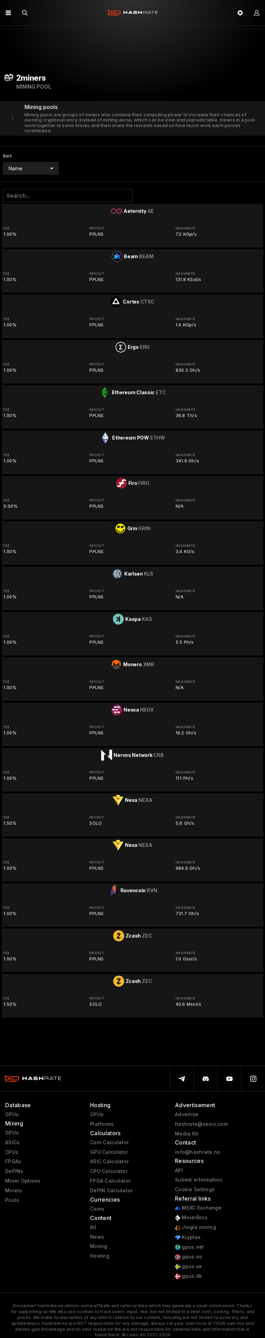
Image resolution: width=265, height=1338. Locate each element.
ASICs (12, 1142)
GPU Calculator (109, 1152)
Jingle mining (195, 1227)
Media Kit (187, 1134)
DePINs (14, 1171)
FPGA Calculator (110, 1181)
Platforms (102, 1124)
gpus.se (188, 1266)
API (179, 1170)
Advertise (187, 1114)
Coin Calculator (109, 1142)
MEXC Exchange (198, 1208)
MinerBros (191, 1218)
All (93, 1227)
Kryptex (187, 1237)
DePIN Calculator (111, 1190)
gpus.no (188, 1257)
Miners (13, 1190)
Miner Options (23, 1181)
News (97, 1237)
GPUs (12, 1114)
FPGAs (13, 1161)
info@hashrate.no (197, 1152)
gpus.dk (188, 1276)
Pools (12, 1200)
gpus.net (189, 1247)
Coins (97, 1209)
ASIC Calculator (109, 1161)
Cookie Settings (195, 1189)
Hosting (99, 1256)
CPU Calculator (109, 1171)
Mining (98, 1246)
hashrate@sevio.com (201, 1124)
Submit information (199, 1180)
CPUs (11, 1152)
